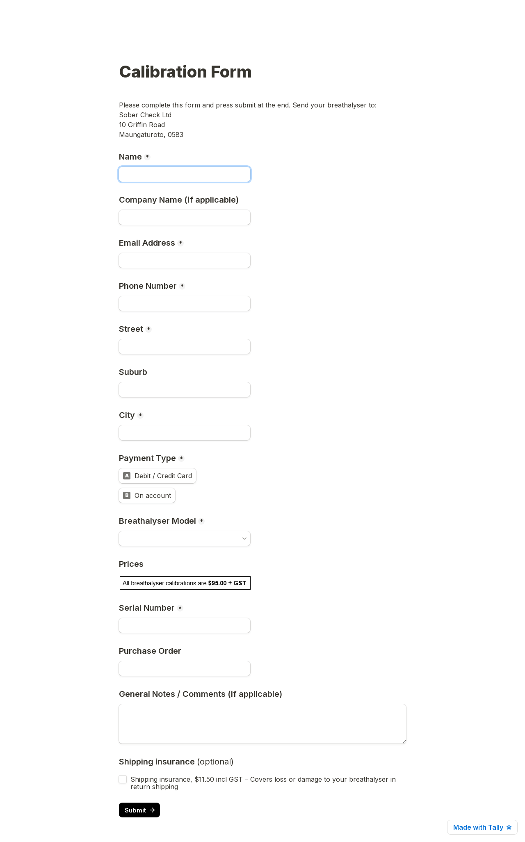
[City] (184, 432)
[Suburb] (184, 389)
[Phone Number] (184, 303)
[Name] (184, 174)
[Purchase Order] (184, 668)
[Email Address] (184, 260)
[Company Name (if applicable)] (184, 217)
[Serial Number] (184, 625)
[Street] (184, 346)
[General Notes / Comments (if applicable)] (262, 724)
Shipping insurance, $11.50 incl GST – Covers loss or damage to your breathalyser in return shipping (264, 783)
